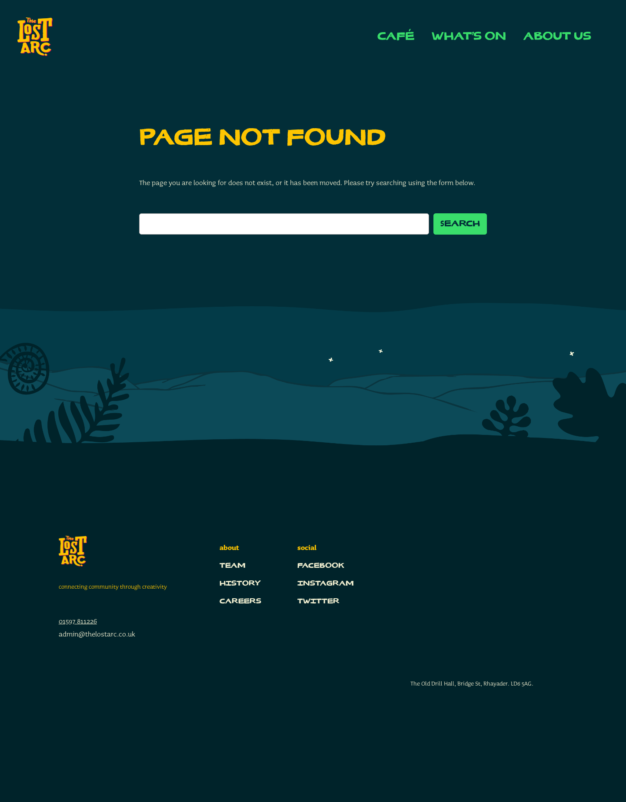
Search (460, 224)
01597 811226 (78, 621)
